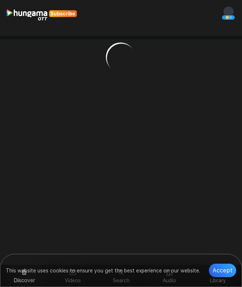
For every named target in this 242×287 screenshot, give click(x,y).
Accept (223, 270)
